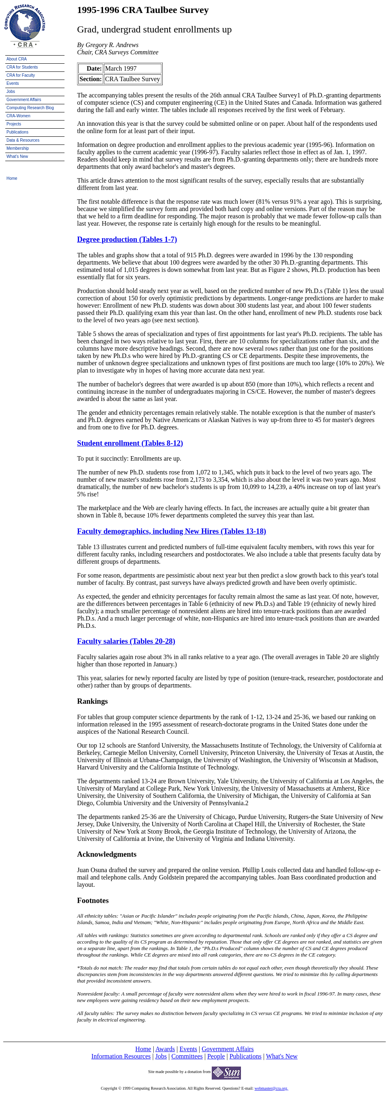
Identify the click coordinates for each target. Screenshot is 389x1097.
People (216, 1056)
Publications (246, 1056)
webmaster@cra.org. (271, 1088)
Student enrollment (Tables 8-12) (130, 443)
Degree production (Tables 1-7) (127, 239)
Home (143, 1048)
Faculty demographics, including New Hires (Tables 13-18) (171, 531)
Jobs (161, 1056)
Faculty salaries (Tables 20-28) (126, 641)
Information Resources (120, 1056)
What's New (282, 1056)
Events (189, 1048)
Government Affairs (228, 1048)
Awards (165, 1048)
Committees (186, 1056)
